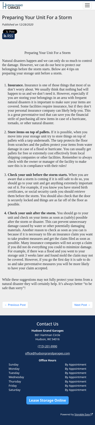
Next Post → (82, 305)
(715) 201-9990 (47, 346)
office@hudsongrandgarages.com (47, 353)
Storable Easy (83, 414)
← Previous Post (15, 305)
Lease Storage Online (47, 400)
